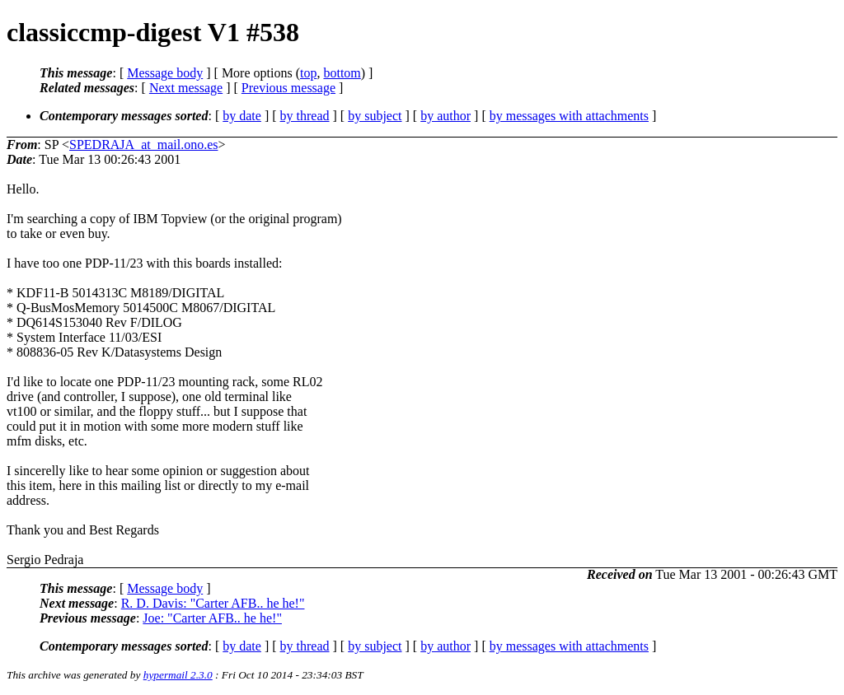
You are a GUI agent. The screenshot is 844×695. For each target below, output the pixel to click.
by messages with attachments (569, 116)
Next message (186, 88)
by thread (305, 116)
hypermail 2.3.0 (178, 675)
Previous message (288, 88)
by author (445, 116)
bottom (341, 73)
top (308, 73)
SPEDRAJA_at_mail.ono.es (143, 145)
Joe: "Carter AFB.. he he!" (212, 618)
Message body (165, 73)
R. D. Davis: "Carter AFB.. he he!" (213, 603)
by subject (374, 116)
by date (242, 116)
